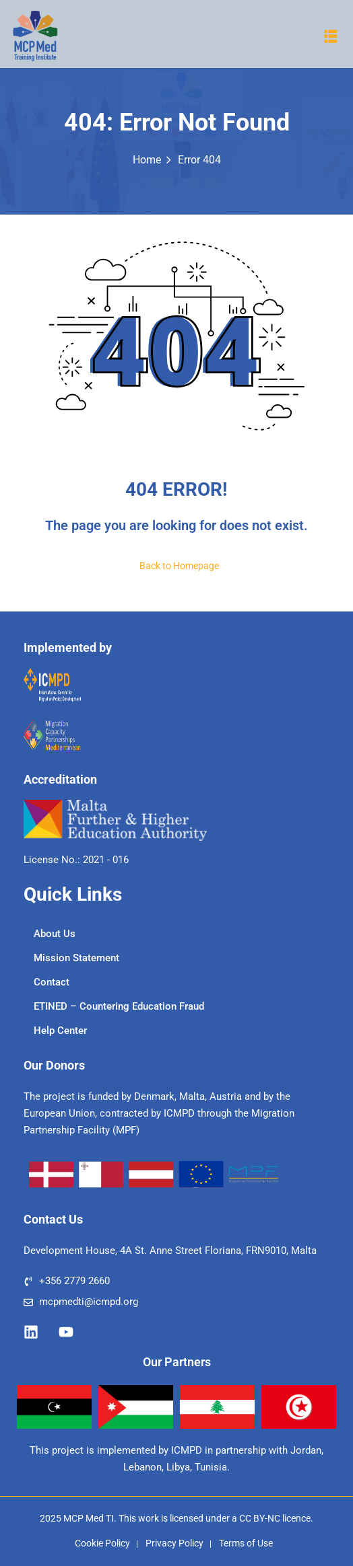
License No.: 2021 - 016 (76, 860)
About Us (54, 934)
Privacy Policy (174, 1543)
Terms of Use (246, 1543)
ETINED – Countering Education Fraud (119, 1006)
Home (147, 159)
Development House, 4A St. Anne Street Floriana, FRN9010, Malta (170, 1250)
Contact (51, 982)
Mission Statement (76, 958)
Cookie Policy (102, 1543)
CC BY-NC (259, 1518)
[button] (331, 36)
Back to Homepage (176, 565)
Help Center (60, 1030)
